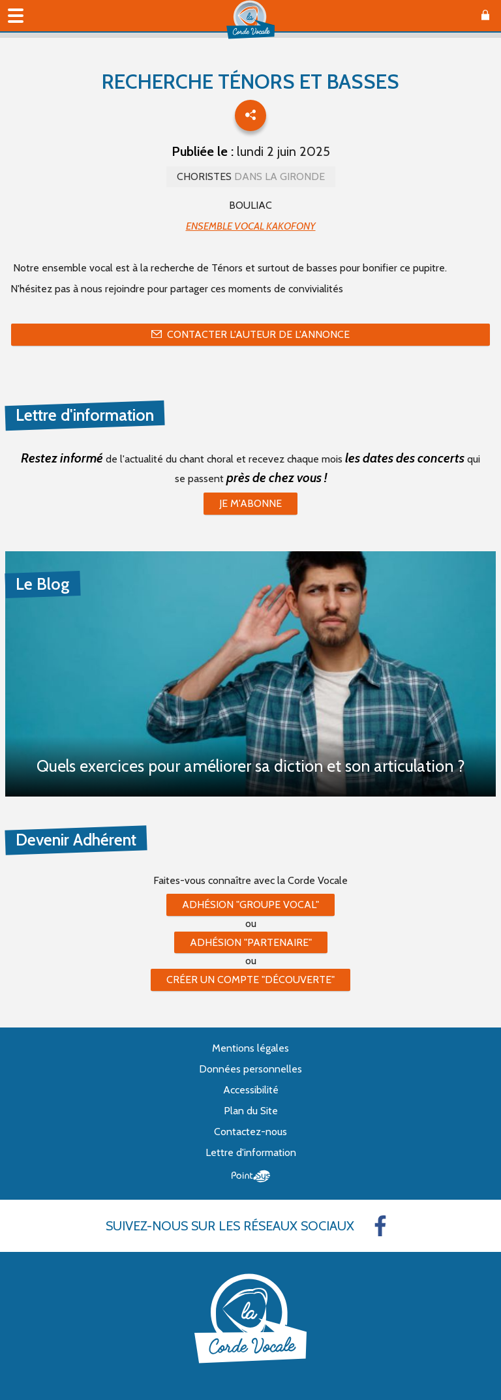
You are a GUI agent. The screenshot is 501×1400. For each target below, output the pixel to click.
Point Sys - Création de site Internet (251, 1176)
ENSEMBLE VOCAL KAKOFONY (251, 226)
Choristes (251, 176)
